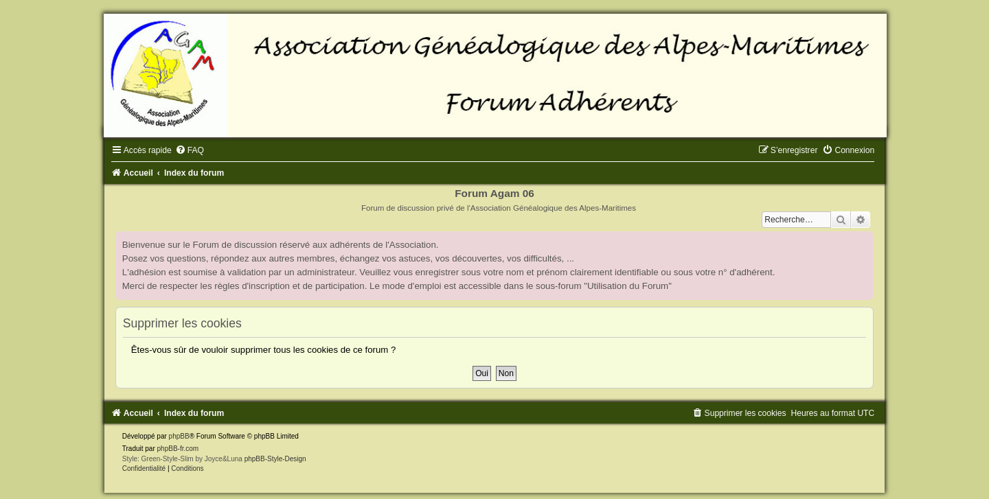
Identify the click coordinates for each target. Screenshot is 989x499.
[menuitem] (189, 150)
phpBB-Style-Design (275, 459)
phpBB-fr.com (178, 448)
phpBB (179, 436)
